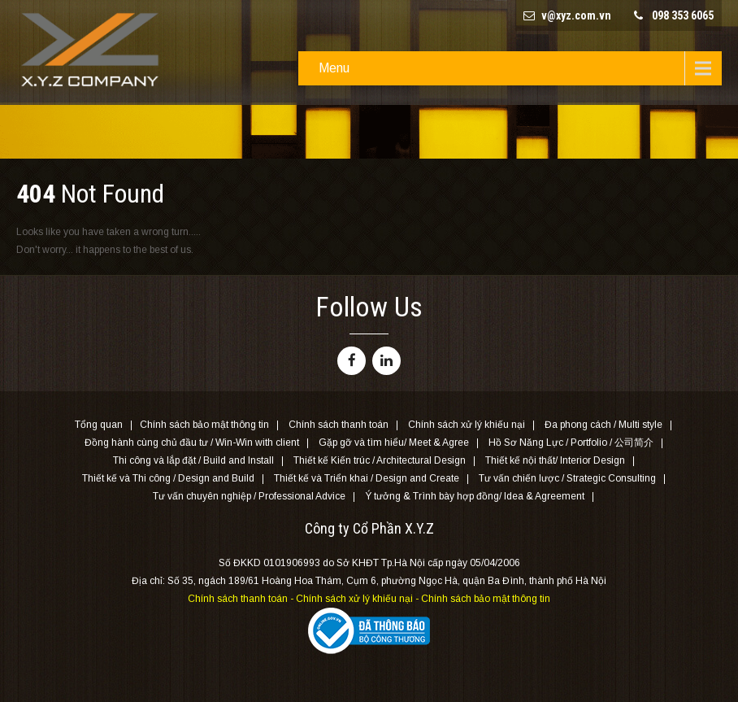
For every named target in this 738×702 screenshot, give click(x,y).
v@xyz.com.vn (576, 15)
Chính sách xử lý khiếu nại (466, 425)
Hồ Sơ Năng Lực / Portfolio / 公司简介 (570, 443)
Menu (334, 68)
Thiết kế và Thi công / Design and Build (168, 479)
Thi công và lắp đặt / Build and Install (193, 461)
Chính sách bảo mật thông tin (204, 425)
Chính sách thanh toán (339, 425)
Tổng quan (99, 425)
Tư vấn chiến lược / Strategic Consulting (567, 479)
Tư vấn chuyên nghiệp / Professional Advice (249, 497)
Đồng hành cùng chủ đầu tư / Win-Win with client (192, 443)
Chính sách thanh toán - (242, 598)
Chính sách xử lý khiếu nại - (358, 598)
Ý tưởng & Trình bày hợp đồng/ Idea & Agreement (474, 497)
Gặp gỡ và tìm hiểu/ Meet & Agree (394, 443)
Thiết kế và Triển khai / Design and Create (366, 479)
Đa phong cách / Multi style (603, 425)
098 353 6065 (683, 15)
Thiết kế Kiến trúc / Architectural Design (379, 461)
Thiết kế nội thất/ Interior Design (555, 461)
